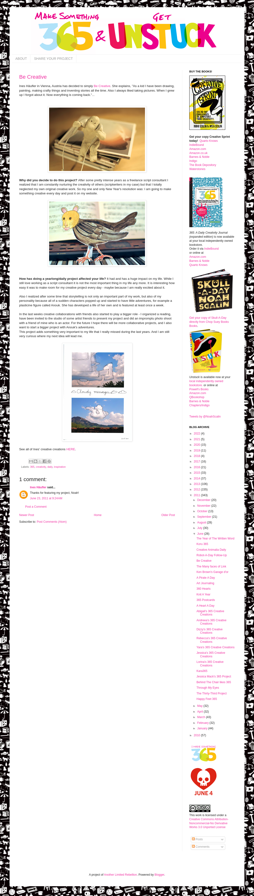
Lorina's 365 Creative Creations (210, 663)
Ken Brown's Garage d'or (212, 572)
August (202, 522)
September (204, 516)
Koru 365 (202, 544)
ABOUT (21, 58)
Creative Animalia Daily (211, 549)
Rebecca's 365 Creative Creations (211, 640)
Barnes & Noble (199, 157)
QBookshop (196, 397)
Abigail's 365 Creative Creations (210, 613)
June (200, 533)
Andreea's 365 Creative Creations (211, 622)
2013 (197, 484)
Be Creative (33, 77)
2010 (197, 735)
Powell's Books (198, 389)
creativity (41, 466)
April (200, 711)
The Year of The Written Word (215, 538)
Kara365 (201, 671)
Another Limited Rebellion (120, 874)
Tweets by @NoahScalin (205, 416)
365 (32, 466)
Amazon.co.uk (198, 153)
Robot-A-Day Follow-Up (211, 555)
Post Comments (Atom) (52, 521)
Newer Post (26, 515)
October (202, 511)
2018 (197, 456)
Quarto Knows (209, 141)
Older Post (168, 515)
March (201, 717)
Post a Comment (35, 506)
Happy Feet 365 (206, 699)
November (204, 505)
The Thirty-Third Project (211, 693)
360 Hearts (203, 588)
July (200, 528)
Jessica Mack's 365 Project (213, 676)
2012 (197, 489)
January (202, 728)
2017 (197, 461)
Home (98, 515)
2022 (197, 433)
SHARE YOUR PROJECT (53, 58)
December (204, 500)
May (200, 706)
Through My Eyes (207, 687)
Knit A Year (203, 594)
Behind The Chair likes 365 (213, 682)
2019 (197, 450)
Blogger (159, 874)
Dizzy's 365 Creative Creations (209, 631)
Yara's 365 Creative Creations (215, 647)
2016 (197, 467)
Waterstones (197, 169)
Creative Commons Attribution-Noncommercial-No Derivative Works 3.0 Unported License (208, 823)
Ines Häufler (38, 487)
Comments (200, 846)
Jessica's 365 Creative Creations (210, 654)
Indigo (193, 161)
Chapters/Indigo (199, 405)
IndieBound (196, 145)
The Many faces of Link (211, 566)
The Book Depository (202, 165)
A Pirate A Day (205, 577)
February (203, 723)
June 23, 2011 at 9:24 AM (46, 498)
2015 (197, 472)
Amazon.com (197, 149)
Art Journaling (205, 583)
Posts (197, 839)
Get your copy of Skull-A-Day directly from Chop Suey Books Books (209, 322)
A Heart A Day (205, 605)
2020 (197, 444)
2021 (197, 439)
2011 (197, 495)
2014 (197, 478)
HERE (70, 449)
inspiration (60, 466)
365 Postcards (205, 600)
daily (49, 466)
